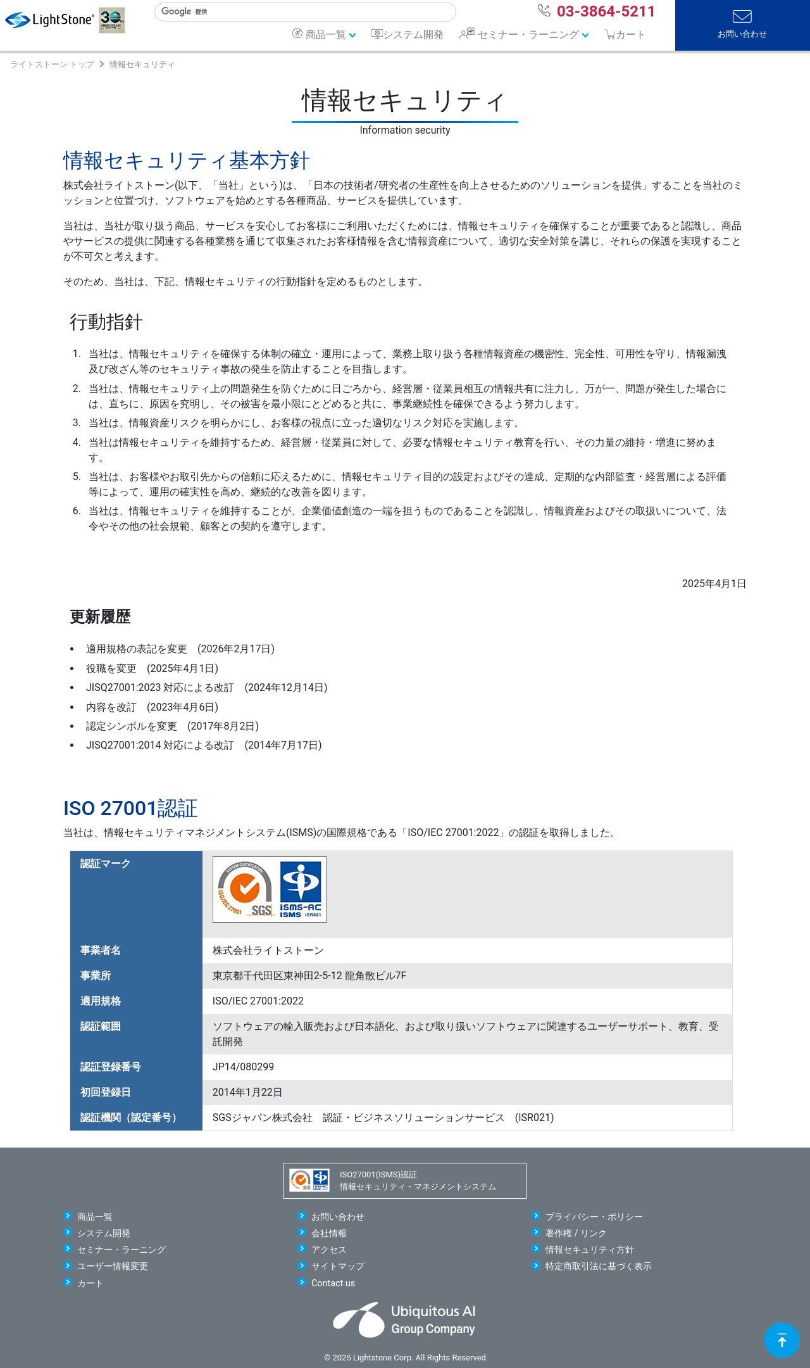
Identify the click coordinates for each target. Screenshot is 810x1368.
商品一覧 (326, 34)
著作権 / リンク (576, 1233)
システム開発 (413, 34)
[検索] (300, 12)
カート (90, 1283)
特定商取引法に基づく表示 (598, 1266)
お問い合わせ (742, 34)
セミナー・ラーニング (528, 34)
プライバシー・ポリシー (594, 1217)
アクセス (329, 1249)
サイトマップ (337, 1266)
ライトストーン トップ (52, 64)
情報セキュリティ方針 (589, 1249)
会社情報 (329, 1233)
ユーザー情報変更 (112, 1266)
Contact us (333, 1283)
